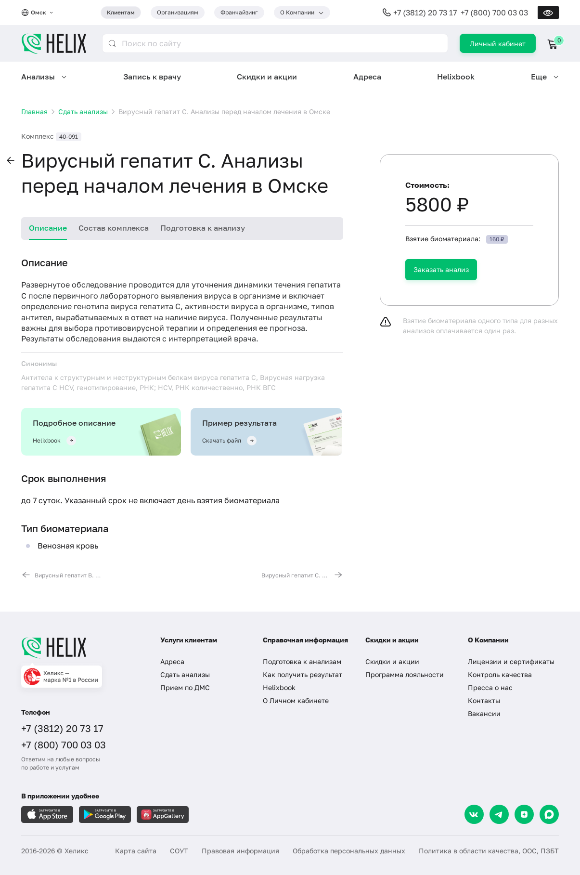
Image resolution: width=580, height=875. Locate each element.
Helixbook (456, 76)
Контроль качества (500, 674)
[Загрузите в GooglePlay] (105, 814)
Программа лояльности (404, 674)
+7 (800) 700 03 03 (494, 12)
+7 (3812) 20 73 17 (425, 12)
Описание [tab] (48, 228)
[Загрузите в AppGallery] (163, 814)
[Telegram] (499, 814)
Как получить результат (302, 674)
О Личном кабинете (296, 700)
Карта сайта (135, 851)
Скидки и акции (267, 76)
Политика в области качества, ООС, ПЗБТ (489, 851)
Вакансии (484, 713)
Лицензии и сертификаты (511, 661)
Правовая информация (240, 851)
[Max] (549, 814)
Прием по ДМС (185, 687)
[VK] (474, 814)
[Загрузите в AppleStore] (47, 814)
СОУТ (179, 851)
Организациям (177, 12)
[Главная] (81, 648)
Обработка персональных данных (349, 851)
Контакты (484, 700)
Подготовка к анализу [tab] (202, 228)
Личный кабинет (498, 43)
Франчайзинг (239, 12)
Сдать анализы (185, 674)
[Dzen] (524, 814)
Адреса (367, 76)
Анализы (38, 76)
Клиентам (121, 12)
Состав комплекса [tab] (113, 228)
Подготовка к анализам (302, 661)
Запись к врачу (152, 76)
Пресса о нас (490, 687)
